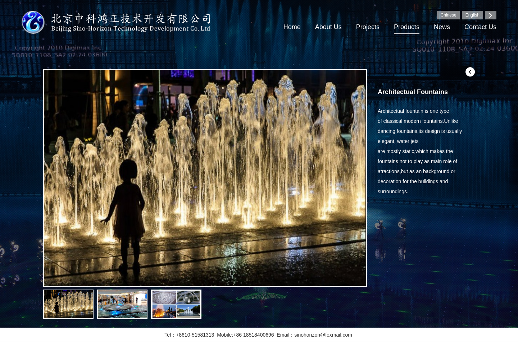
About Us (328, 27)
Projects (368, 27)
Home (292, 27)
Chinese (448, 15)
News (442, 27)
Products (406, 27)
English (472, 15)
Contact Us (480, 27)
